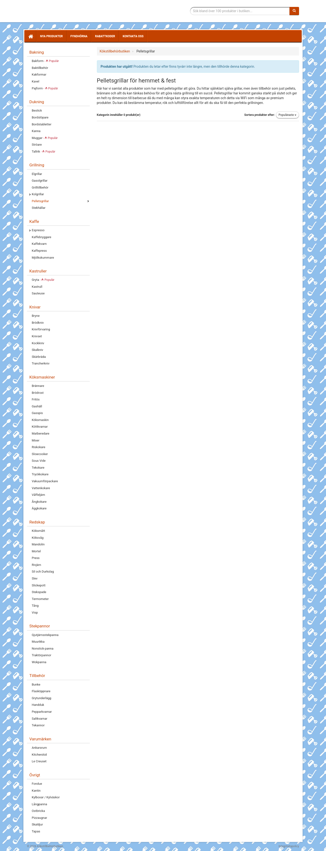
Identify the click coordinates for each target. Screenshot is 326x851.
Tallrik (43, 151)
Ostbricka (38, 811)
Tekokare (38, 467)
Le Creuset (39, 761)
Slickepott (38, 585)
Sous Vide (39, 460)
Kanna (36, 131)
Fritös (36, 399)
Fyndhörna (78, 36)
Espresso (38, 230)
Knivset (37, 336)
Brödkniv (38, 322)
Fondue (37, 783)
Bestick (37, 110)
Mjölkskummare (43, 257)
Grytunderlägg (41, 698)
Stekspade (39, 592)
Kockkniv (38, 343)
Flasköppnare (41, 691)
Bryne (36, 316)
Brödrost (38, 393)
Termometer (40, 599)
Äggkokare (39, 508)
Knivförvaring (41, 329)
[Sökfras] (240, 11)
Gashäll (37, 406)
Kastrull (37, 286)
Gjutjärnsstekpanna (45, 635)
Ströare (37, 144)
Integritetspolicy (289, 846)
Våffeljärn (38, 495)
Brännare (38, 386)
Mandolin (38, 544)
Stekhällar (38, 208)
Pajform (45, 88)
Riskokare (38, 447)
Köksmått (38, 531)
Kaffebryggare (41, 237)
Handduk (38, 705)
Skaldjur (37, 824)
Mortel (36, 551)
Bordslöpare (40, 117)
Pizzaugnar (39, 818)
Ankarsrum (39, 747)
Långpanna (39, 804)
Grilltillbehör (40, 187)
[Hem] (30, 36)
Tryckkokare (40, 474)
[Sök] (294, 11)
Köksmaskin (40, 420)
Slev (34, 578)
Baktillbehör (40, 68)
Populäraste (287, 115)
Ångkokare (39, 501)
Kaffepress (39, 250)
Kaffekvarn (39, 244)
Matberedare (40, 433)
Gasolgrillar (39, 180)
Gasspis (37, 413)
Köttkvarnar (40, 426)
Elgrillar (37, 174)
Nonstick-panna (42, 648)
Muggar (45, 138)
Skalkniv (37, 350)
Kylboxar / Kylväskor (46, 797)
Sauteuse (38, 293)
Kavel (35, 81)
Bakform (45, 61)
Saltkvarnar (39, 718)
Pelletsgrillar (40, 201)
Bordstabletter (41, 124)
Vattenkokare (41, 488)
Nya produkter (51, 36)
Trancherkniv (40, 363)
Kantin (36, 790)
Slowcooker (40, 454)
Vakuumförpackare (45, 481)
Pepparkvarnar (42, 711)
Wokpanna (39, 662)
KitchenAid (39, 754)
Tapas (36, 831)
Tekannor (38, 725)
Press (36, 558)
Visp (35, 612)
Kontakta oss (133, 36)
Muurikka (38, 641)
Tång (35, 605)
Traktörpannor (41, 655)
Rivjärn (36, 565)
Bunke (36, 684)
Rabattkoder (105, 36)
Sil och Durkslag (43, 571)
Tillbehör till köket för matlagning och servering (61, 11)
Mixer (35, 440)
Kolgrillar (38, 194)
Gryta (43, 280)
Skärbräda (39, 357)
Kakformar (39, 74)
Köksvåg (37, 537)
